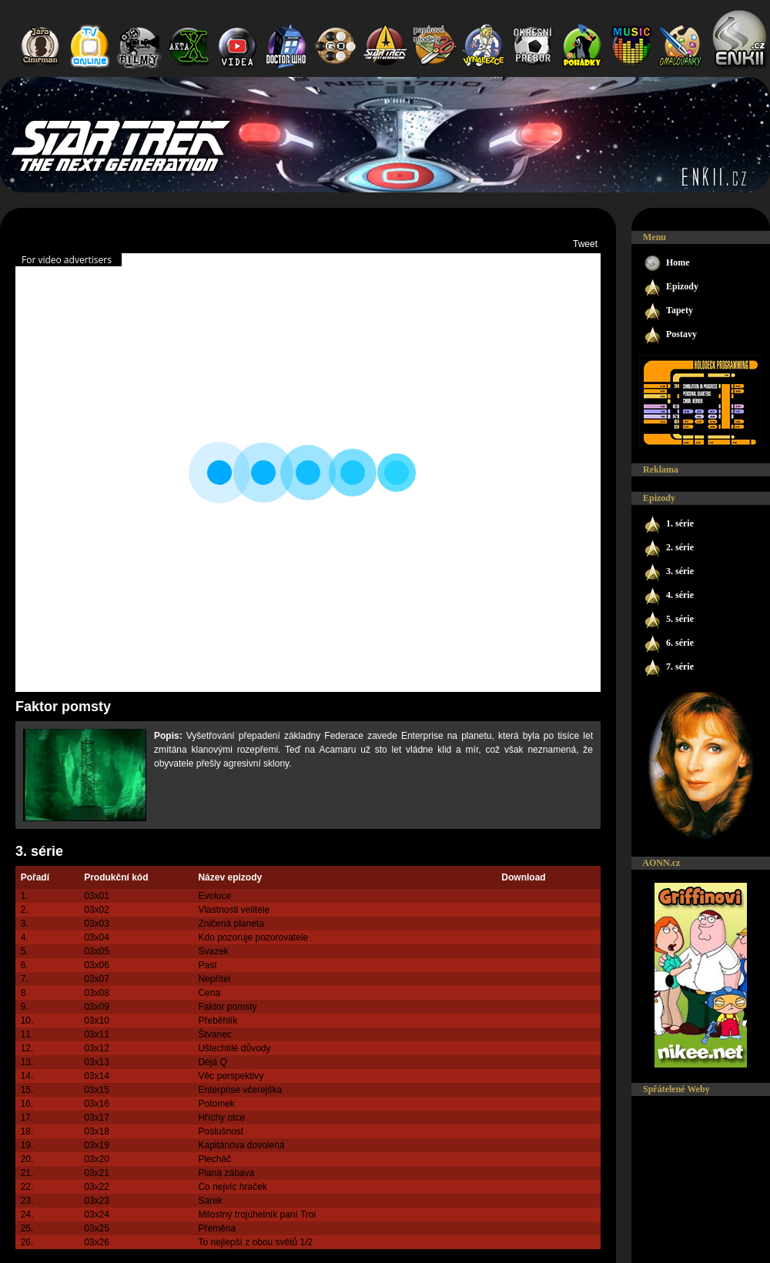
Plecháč (214, 1159)
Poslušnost (220, 1131)
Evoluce (214, 895)
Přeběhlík (217, 1020)
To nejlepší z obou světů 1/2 (255, 1242)
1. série (668, 524)
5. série (668, 620)
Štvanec (214, 1034)
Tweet (585, 244)
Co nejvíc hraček (232, 1186)
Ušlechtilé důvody (234, 1048)
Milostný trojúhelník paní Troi (257, 1214)
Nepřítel (214, 979)
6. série (668, 643)
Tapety (668, 311)
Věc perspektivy (230, 1076)
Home (666, 263)
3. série (39, 851)
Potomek (216, 1103)
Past (207, 965)
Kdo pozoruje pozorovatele (253, 937)
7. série (668, 667)
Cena (209, 992)
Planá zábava (226, 1173)
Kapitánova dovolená (241, 1145)
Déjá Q (212, 1062)
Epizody (670, 287)
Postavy (670, 335)
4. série (668, 596)
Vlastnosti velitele (234, 909)
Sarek (210, 1200)
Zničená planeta (230, 923)
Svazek (213, 951)
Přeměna (217, 1228)
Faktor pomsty (227, 1006)
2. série (668, 548)
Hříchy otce (221, 1117)
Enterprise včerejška (240, 1089)
